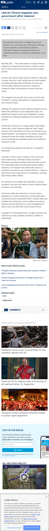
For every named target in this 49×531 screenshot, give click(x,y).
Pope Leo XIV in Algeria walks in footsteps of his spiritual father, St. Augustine (23, 383)
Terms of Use (35, 515)
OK (46, 497)
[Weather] (28, 2)
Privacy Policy (9, 517)
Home (23, 7)
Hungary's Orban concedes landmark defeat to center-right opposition (23, 414)
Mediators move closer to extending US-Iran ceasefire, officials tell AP (23, 351)
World (4, 296)
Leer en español (42, 32)
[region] (24, 512)
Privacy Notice (11, 455)
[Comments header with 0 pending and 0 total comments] (24, 310)
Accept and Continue (32, 528)
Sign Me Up (18, 450)
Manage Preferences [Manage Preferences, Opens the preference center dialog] (14, 528)
